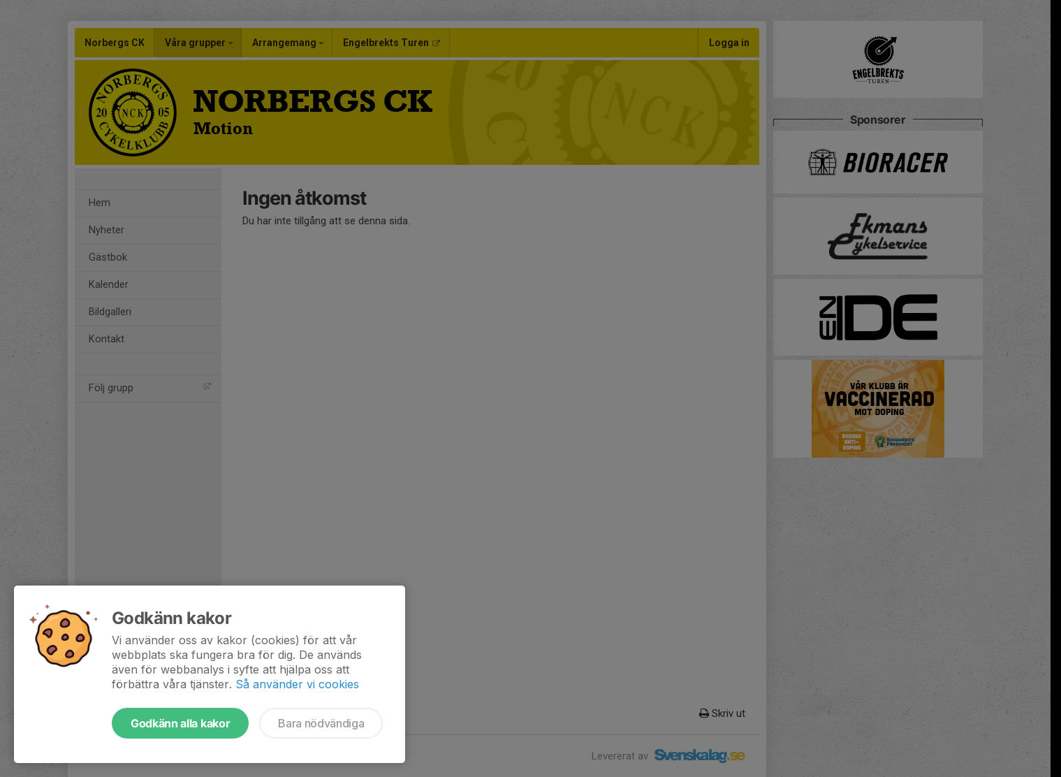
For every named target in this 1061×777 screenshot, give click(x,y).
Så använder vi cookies (297, 684)
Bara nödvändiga (321, 723)
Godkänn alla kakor (180, 723)
